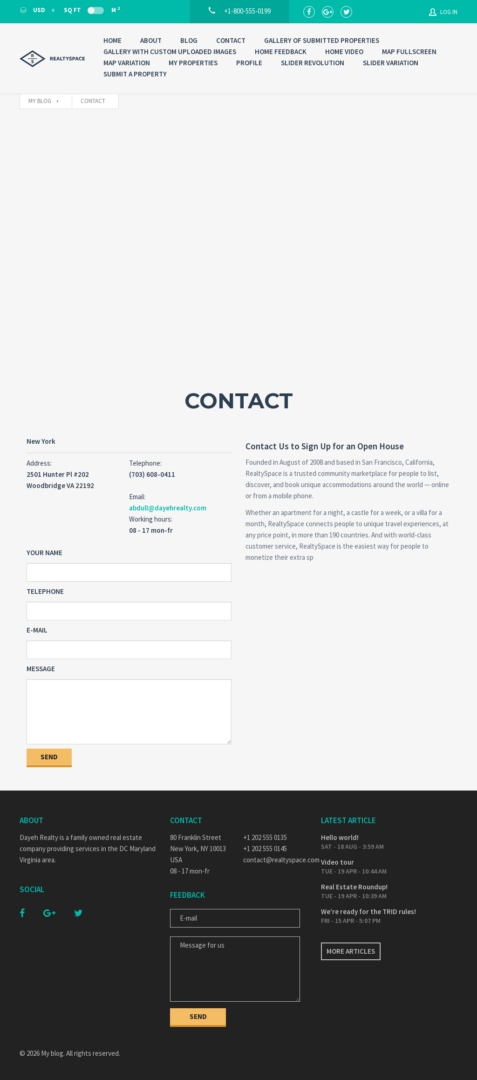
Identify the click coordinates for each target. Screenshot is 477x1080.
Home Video (344, 51)
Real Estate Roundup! (354, 886)
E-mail (37, 630)
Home (112, 40)
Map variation (126, 62)
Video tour (337, 862)
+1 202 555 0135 (265, 837)
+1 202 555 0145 (265, 848)
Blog (189, 40)
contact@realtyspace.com (275, 859)
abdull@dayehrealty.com (167, 507)
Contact (230, 40)
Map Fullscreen (409, 51)
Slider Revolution (312, 62)
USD (33, 10)
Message (41, 668)
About (151, 40)
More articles (351, 951)
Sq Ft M (92, 10)
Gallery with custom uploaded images (169, 51)
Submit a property (135, 73)
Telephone (45, 591)
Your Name (44, 552)
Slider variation (390, 62)
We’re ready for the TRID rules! (368, 911)
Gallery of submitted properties (321, 40)
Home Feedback (281, 51)
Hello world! (340, 837)
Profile (249, 62)
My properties (193, 62)
